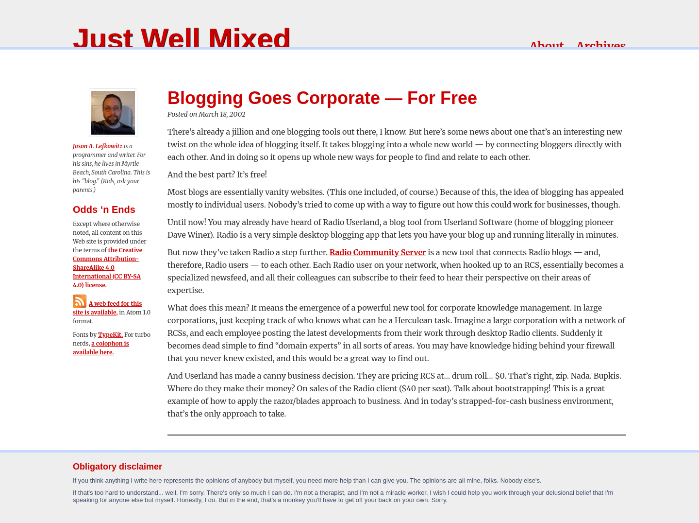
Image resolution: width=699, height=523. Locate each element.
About (547, 46)
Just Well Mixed (182, 38)
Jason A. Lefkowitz (97, 146)
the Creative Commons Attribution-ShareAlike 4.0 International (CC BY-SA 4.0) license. (107, 267)
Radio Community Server (378, 252)
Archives (601, 46)
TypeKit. (110, 334)
